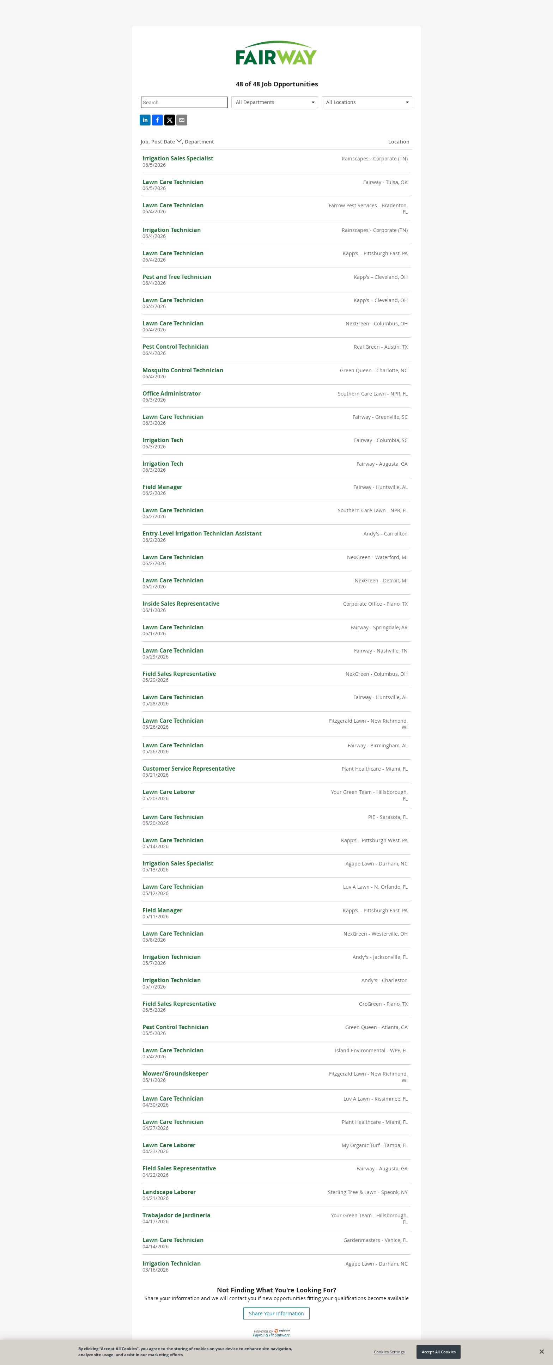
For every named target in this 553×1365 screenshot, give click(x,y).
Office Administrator (171, 393)
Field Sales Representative (179, 674)
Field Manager (162, 487)
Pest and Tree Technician (177, 277)
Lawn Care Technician (173, 182)
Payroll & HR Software (271, 1335)
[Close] (541, 1351)
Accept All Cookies (439, 1351)
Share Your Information (276, 1313)
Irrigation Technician (171, 230)
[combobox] (274, 102)
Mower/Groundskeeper (175, 1073)
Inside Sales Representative (180, 603)
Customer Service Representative (188, 768)
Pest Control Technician (175, 346)
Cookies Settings (389, 1351)
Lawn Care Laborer (168, 792)
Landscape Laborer (169, 1192)
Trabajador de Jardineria (176, 1215)
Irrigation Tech (162, 440)
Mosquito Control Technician (183, 370)
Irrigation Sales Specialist (177, 158)
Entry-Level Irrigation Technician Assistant (202, 533)
